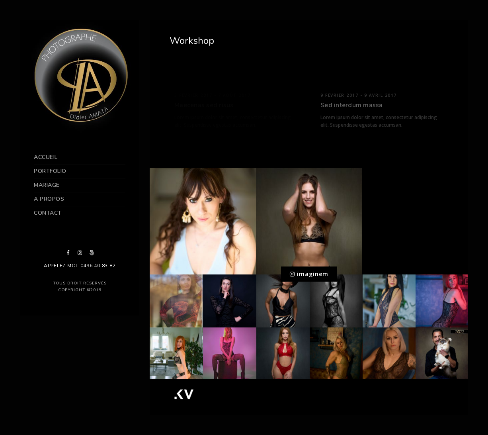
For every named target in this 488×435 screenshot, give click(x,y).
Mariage (47, 185)
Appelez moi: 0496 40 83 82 (80, 266)
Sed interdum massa (351, 105)
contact (48, 213)
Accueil (46, 157)
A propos (49, 199)
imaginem (309, 274)
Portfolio (50, 171)
